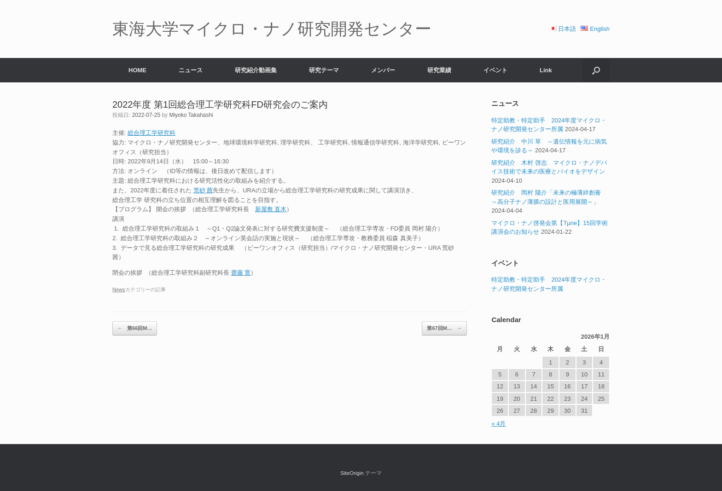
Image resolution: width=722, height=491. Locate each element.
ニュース (191, 70)
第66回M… (134, 328)
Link (546, 70)
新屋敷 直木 (271, 209)
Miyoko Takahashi (191, 115)
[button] (596, 70)
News (118, 289)
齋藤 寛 (241, 272)
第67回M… (444, 328)
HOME (137, 70)
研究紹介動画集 (256, 70)
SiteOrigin (352, 473)
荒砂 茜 (203, 190)
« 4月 (498, 423)
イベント (495, 70)
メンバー (383, 70)
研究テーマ (324, 70)
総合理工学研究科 (151, 132)
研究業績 (439, 70)
